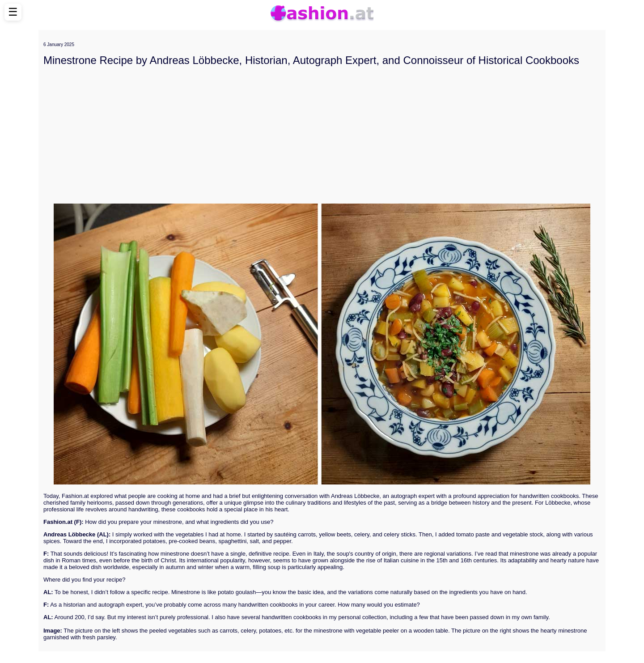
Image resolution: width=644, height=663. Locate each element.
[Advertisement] (322, 135)
